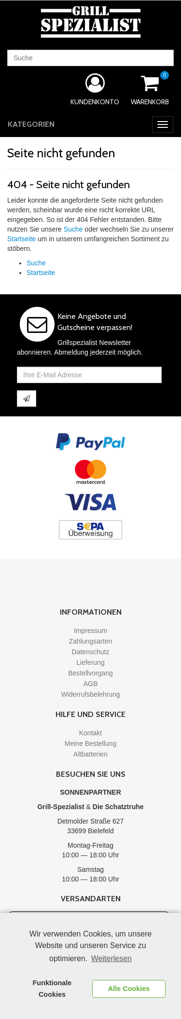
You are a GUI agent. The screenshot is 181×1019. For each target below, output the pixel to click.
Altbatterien (90, 754)
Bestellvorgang (90, 673)
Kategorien (31, 124)
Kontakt (90, 733)
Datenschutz (91, 652)
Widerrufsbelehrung (90, 694)
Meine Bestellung (90, 743)
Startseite (21, 239)
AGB (91, 684)
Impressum (90, 630)
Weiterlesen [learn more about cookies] (111, 958)
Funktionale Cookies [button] (52, 988)
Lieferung (90, 662)
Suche (73, 229)
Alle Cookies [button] (129, 988)
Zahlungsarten (90, 641)
